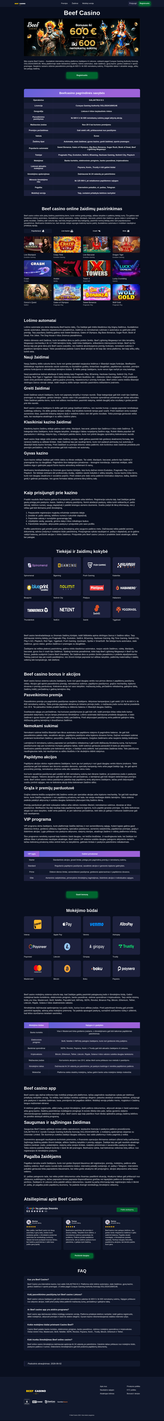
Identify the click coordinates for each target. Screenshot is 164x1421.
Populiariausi (38, 231)
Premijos (64, 3)
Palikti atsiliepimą (127, 1210)
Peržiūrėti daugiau (82, 1256)
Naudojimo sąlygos (107, 1391)
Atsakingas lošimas (107, 1394)
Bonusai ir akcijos (133, 1394)
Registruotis (144, 3)
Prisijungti (132, 3)
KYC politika (131, 1391)
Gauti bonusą (82, 895)
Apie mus (103, 1387)
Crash (97, 231)
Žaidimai (75, 3)
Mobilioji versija (88, 3)
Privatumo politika (133, 1387)
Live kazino (67, 231)
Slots (126, 231)
